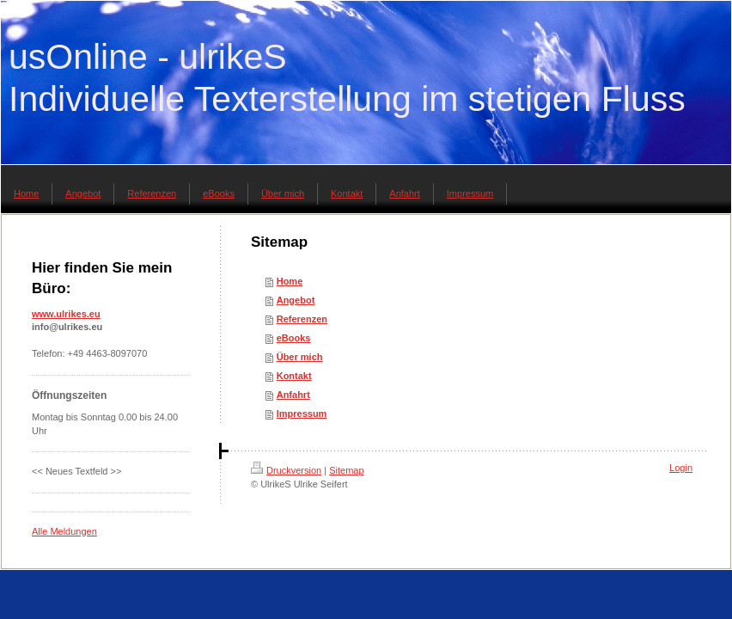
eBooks (294, 338)
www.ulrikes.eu (66, 314)
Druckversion (286, 470)
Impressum (302, 413)
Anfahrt (293, 394)
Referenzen (302, 319)
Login (680, 468)
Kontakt (294, 376)
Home (290, 281)
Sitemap (346, 470)
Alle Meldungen (64, 531)
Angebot (296, 300)
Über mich (300, 357)
